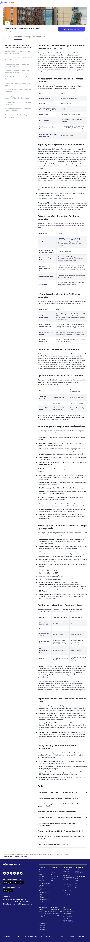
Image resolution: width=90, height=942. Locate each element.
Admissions (18, 37)
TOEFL (77, 880)
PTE (76, 884)
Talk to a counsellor (68, 877)
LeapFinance (78, 870)
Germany (41, 880)
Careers (53, 872)
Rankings (27, 37)
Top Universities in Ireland (44, 900)
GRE (76, 885)
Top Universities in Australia (44, 896)
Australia (41, 876)
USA (40, 870)
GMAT (76, 887)
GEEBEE (53, 880)
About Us (53, 870)
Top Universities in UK (44, 889)
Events (65, 888)
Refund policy (43, 929)
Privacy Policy (43, 923)
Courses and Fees (39, 37)
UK (39, 872)
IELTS (64, 892)
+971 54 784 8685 (68, 922)
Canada (41, 874)
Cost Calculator (67, 880)
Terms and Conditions (42, 926)
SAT (76, 882)
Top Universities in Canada (44, 893)
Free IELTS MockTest (66, 870)
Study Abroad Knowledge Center (68, 885)
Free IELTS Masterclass (66, 874)
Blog (64, 882)
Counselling (66, 894)
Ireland (41, 878)
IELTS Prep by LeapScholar (79, 873)
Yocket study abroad (54, 877)
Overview (8, 37)
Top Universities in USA (44, 886)
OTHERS (82, 936)
